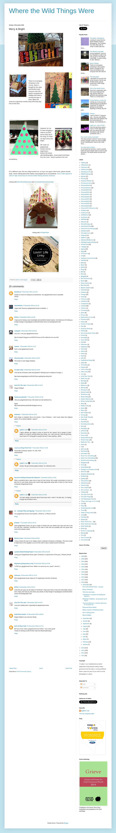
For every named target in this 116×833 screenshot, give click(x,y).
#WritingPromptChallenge (88, 242)
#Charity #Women (86, 181)
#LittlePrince (84, 215)
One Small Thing (86, 417)
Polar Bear (84, 433)
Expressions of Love (87, 317)
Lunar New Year (85, 376)
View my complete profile (86, 713)
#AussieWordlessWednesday (44, 182)
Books (83, 281)
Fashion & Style (85, 324)
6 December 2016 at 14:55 (32, 370)
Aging (82, 251)
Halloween (84, 344)
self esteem (84, 453)
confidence (84, 301)
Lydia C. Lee (23, 430)
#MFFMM (84, 219)
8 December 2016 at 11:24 (29, 575)
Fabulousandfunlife (20, 397)
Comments (84, 687)
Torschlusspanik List (87, 508)
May (84, 634)
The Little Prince (86, 494)
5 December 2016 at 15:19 (31, 305)
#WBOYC (84, 237)
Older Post (69, 668)
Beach (83, 265)
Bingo (82, 269)
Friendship (84, 337)
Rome (82, 444)
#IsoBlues (84, 210)
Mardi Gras (84, 378)
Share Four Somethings (88, 458)
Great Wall (84, 340)
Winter (83, 528)
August (85, 626)
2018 (83, 577)
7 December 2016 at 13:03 (39, 430)
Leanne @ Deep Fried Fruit (22, 448)
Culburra (83, 308)
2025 (83, 559)
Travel (83, 510)
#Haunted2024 (85, 203)
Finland (83, 331)
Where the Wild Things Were (51, 10)
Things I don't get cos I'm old (89, 501)
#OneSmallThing (86, 226)
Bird (82, 272)
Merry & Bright (94, 63)
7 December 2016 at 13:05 (39, 494)
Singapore (84, 462)
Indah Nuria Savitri (20, 614)
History (83, 351)
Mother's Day (85, 406)
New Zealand (85, 412)
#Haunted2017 (85, 194)
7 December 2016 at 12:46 (40, 448)
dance (83, 312)
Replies (18, 426)
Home (41, 668)
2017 (83, 580)
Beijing (83, 267)
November (86, 618)
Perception (84, 428)
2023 (83, 564)
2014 (83, 650)
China (82, 297)
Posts (82, 684)
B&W (82, 263)
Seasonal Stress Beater (90, 607)
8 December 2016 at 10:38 (42, 563)
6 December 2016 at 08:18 (29, 331)
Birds (82, 274)
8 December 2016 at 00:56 (31, 538)
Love (82, 374)
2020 (83, 572)
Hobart (83, 353)
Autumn (92, 113)
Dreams (83, 315)
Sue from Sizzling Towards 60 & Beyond (27, 477)
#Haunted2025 (85, 206)
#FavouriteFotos (86, 188)
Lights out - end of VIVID (97, 125)
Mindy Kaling (85, 397)
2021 (83, 569)
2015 (83, 648)
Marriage (83, 381)
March (85, 639)
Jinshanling (84, 365)
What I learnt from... (87, 521)
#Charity (83, 178)
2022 (83, 566)
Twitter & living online (87, 512)
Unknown (17, 414)
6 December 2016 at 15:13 (35, 385)
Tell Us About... (85, 490)
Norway (83, 415)
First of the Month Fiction (97, 88)
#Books (83, 176)
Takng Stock (84, 483)
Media (83, 383)
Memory (83, 387)
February (86, 642)
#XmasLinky (84, 244)
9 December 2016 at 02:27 (27, 587)
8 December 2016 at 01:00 (42, 552)
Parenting (84, 422)
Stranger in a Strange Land (89, 469)
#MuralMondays (85, 224)
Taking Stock (84, 481)
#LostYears (84, 217)
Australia (83, 260)
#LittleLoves (84, 212)
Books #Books (85, 283)
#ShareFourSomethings (88, 228)
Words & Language (86, 531)
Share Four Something (87, 456)
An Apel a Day (18, 370)
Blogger (66, 823)
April (84, 636)
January (85, 644)
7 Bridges (84, 247)
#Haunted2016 (85, 192)
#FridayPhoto (44, 232)
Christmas (84, 299)
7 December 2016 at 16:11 (28, 523)
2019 (83, 574)
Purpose (83, 435)
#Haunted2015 (85, 190)
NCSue (16, 317)
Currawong (84, 310)
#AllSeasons (84, 169)
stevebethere (18, 305)
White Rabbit (85, 526)
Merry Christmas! (88, 589)
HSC (82, 358)
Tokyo (82, 506)
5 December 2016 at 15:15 (29, 292)
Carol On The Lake (20, 385)
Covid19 (83, 306)
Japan (83, 362)
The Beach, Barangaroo (97, 38)
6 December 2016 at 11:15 (28, 346)
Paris (82, 426)
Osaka (83, 419)
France (83, 335)
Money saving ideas (87, 401)
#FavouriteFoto (85, 185)
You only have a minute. (88, 147)
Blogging (83, 276)
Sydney (83, 478)
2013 (83, 653)
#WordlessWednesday (24, 182)
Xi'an (82, 535)
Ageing (83, 249)
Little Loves (84, 371)
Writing (83, 533)
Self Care (83, 449)
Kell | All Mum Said (20, 626)
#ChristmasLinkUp (86, 183)
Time (82, 503)
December (86, 584)
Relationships (85, 440)
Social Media (85, 467)
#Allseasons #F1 (86, 172)
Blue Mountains (85, 278)
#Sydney (83, 235)
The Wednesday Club (87, 499)
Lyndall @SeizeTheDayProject (23, 552)
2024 (83, 561)
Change (83, 294)
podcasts (83, 431)
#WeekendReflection (87, 240)
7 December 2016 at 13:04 (39, 463)
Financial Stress (85, 328)
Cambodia (84, 290)
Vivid (82, 515)
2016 (83, 582)
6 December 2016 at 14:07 (32, 358)
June (84, 631)
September (86, 623)
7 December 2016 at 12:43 (29, 414)
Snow (82, 465)
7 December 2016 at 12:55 (48, 477)
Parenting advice (86, 424)
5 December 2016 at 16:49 (27, 317)
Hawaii (83, 349)
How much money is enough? (89, 137)
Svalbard (83, 476)
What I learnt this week (87, 524)
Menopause (84, 390)
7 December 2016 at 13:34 (43, 511)
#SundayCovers (85, 233)
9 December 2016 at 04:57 (35, 602)
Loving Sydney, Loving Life (98, 100)
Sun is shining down (88, 612)
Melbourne (84, 385)
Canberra (83, 292)
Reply (16, 299)
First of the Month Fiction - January (93, 587)
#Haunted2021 (85, 199)
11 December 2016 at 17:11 (35, 626)
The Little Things (86, 497)
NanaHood (17, 292)
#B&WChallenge (86, 174)
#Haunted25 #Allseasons (88, 208)
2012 (83, 655)
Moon (82, 403)
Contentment (85, 303)
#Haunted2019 (85, 197)
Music (82, 408)
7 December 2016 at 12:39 (35, 397)
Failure (83, 322)
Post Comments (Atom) (24, 671)
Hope (82, 356)
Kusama (83, 367)
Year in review (85, 537)
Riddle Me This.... (86, 442)
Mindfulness (84, 394)
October (85, 621)
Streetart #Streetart (86, 474)
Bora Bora (84, 285)
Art (82, 256)
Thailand (83, 492)
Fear (82, 326)
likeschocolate (19, 358)
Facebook (84, 319)
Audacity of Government (88, 258)
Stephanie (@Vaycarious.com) (23, 563)
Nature (83, 410)
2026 (83, 556)
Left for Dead (85, 369)
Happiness (84, 347)
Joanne (16, 346)
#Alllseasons (84, 165)
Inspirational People (87, 360)
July (84, 629)
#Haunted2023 (85, 201)
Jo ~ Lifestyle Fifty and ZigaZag (24, 511)
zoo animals (84, 540)
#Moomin (83, 222)
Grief (82, 342)
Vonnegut (84, 517)
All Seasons (84, 253)
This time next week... (89, 592)
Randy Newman (85, 437)
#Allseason (84, 167)
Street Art (83, 471)
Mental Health (85, 392)
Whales (83, 519)
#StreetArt (84, 231)
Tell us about (84, 487)
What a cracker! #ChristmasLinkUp (93, 610)
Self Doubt (84, 451)
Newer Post (12, 668)
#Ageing (83, 162)
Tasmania (84, 485)
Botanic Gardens (86, 287)
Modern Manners (86, 399)
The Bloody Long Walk (96, 51)
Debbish (17, 523)
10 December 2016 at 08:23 (35, 614)
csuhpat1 (17, 331)
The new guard (94, 77)
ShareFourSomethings (87, 460)
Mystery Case (18, 538)
